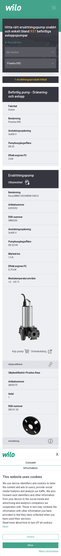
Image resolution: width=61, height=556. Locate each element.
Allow (30, 545)
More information (48, 551)
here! (5, 526)
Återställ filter (13, 42)
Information (30, 468)
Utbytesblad (15, 182)
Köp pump (18, 351)
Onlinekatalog (38, 351)
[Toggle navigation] (53, 7)
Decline (30, 537)
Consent (31, 462)
